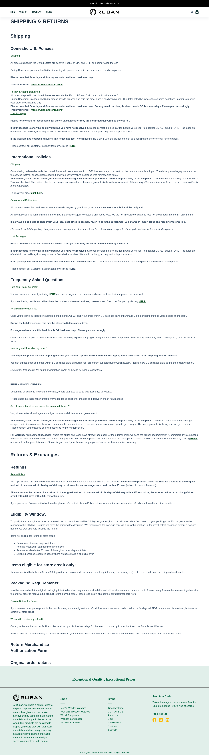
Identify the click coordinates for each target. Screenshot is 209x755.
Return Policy (17, 474)
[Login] (192, 12)
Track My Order (116, 708)
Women (25, 12)
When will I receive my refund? (26, 619)
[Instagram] (161, 720)
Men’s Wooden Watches (73, 708)
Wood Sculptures (70, 715)
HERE (72, 146)
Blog (49, 12)
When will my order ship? (23, 308)
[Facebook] (154, 720)
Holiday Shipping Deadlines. (25, 91)
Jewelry (38, 12)
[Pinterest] (167, 720)
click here (36, 193)
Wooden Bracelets (70, 722)
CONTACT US (115, 711)
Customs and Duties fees (23, 200)
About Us (113, 715)
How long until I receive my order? (28, 348)
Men (14, 12)
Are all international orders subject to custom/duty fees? (39, 406)
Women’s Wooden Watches (75, 711)
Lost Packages (18, 113)
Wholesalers (114, 722)
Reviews (112, 726)
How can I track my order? (24, 287)
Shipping (15, 55)
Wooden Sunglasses (72, 719)
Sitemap (112, 729)
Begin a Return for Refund (24, 601)
